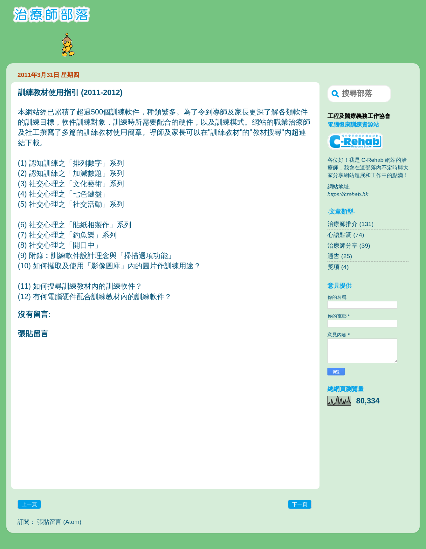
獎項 (333, 267)
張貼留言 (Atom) (59, 521)
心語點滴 (339, 234)
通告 (333, 256)
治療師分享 (342, 245)
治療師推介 (342, 224)
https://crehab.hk (347, 194)
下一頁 (299, 504)
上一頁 (29, 504)
